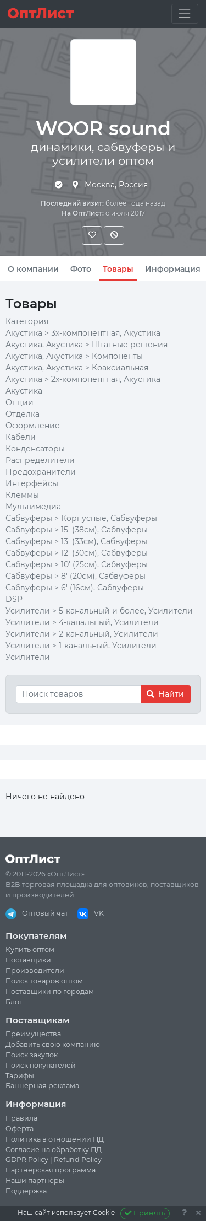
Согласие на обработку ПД (53, 1149)
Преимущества (33, 1034)
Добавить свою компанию (52, 1044)
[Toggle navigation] (184, 13)
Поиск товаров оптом (44, 981)
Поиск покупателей (40, 1065)
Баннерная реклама (42, 1086)
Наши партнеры (34, 1180)
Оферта (19, 1129)
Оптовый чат (36, 913)
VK (90, 913)
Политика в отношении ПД (54, 1139)
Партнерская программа (50, 1170)
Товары (118, 269)
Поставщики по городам (49, 991)
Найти (165, 694)
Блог (14, 1002)
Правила (21, 1118)
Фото (80, 269)
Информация (173, 269)
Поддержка (26, 1191)
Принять (145, 1213)
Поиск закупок (31, 1055)
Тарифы (19, 1076)
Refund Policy (78, 1159)
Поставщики (28, 960)
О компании (33, 269)
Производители (34, 970)
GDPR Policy (26, 1159)
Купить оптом (29, 949)
